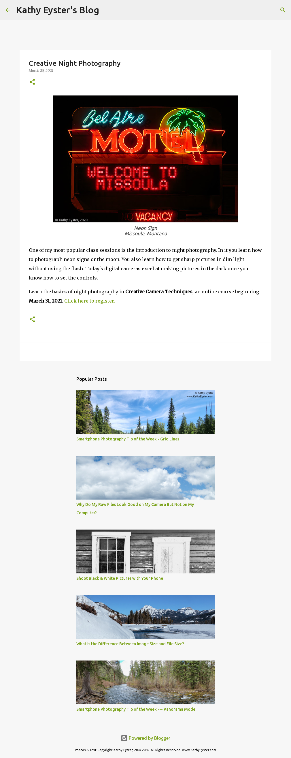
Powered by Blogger (145, 738)
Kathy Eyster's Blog (57, 10)
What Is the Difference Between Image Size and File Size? (130, 643)
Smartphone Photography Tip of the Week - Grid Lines (127, 439)
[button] (32, 82)
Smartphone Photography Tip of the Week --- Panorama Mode (135, 709)
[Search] (107, 10)
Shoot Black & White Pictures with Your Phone (119, 578)
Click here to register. (89, 301)
